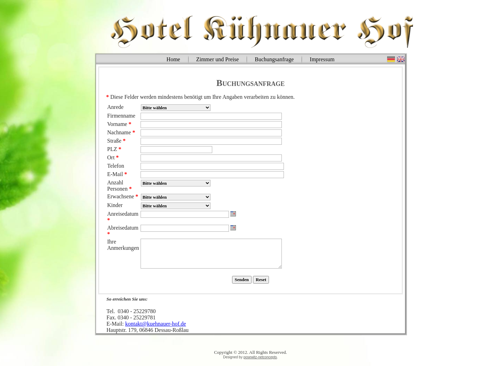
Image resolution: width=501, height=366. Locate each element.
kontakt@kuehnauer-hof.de (155, 324)
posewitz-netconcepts (260, 357)
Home (173, 59)
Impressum (322, 59)
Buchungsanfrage (274, 59)
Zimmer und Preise (217, 59)
